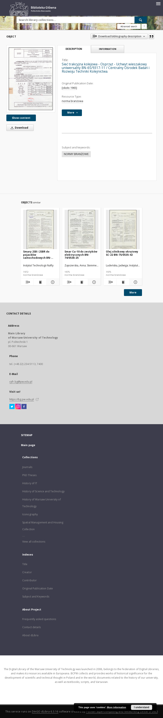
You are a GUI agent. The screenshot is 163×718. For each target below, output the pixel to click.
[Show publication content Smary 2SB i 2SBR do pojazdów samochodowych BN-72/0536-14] (40, 282)
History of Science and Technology (43, 491)
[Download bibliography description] (27, 282)
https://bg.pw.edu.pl (21, 399)
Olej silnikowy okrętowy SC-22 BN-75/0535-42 (122, 253)
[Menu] (158, 3)
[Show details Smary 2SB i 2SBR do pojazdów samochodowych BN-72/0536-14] (52, 282)
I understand (141, 707)
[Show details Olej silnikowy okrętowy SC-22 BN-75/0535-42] (135, 282)
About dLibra (30, 635)
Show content (21, 118)
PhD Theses (29, 475)
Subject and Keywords (35, 596)
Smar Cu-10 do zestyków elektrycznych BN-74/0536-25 (81, 254)
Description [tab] (74, 48)
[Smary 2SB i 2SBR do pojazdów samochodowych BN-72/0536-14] (40, 229)
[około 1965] (69, 88)
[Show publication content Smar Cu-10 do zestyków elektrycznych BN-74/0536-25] (81, 282)
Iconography (30, 514)
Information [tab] (107, 48)
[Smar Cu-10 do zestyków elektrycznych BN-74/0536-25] (81, 229)
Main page (28, 445)
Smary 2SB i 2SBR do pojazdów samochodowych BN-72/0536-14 (37, 254)
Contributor (29, 580)
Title (25, 564)
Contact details (31, 627)
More (132, 292)
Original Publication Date (37, 588)
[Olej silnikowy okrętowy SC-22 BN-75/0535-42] (123, 229)
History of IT (29, 483)
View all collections (33, 541)
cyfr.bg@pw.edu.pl (20, 381)
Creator (27, 572)
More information (116, 707)
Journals (27, 467)
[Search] (141, 19)
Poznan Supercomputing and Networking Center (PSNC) (122, 711)
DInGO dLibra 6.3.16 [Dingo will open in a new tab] (45, 711)
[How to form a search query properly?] (144, 26)
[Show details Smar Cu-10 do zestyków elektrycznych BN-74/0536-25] (93, 282)
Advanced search (129, 26)
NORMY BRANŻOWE (76, 154)
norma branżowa (72, 101)
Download (18, 127)
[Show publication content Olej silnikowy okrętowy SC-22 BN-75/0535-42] (123, 282)
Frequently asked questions (39, 619)
